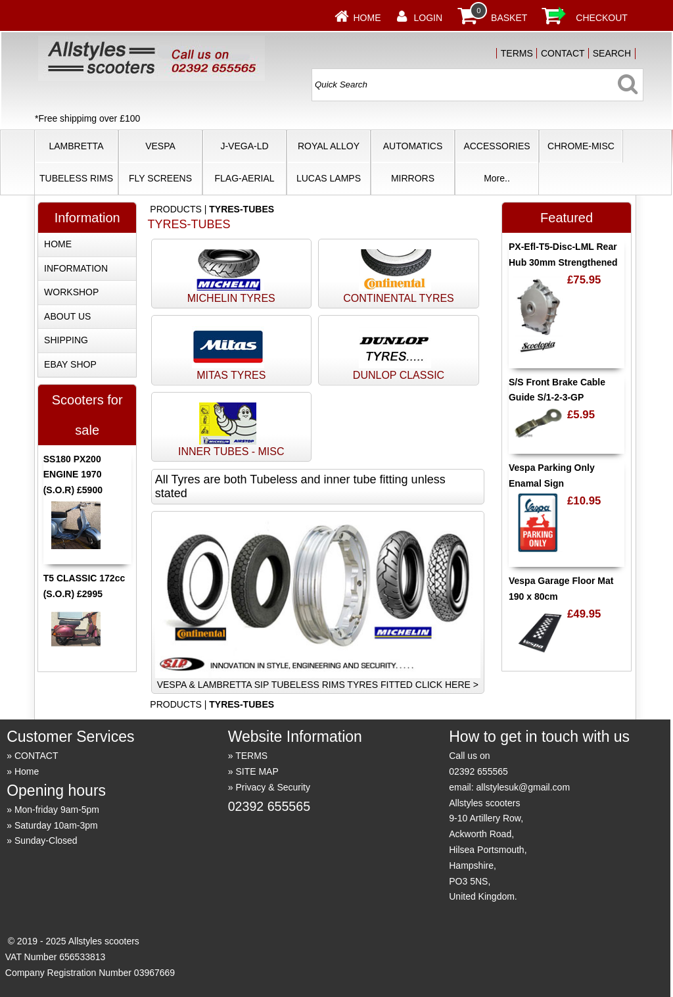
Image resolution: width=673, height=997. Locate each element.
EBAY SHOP (70, 364)
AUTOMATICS (413, 146)
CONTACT (563, 53)
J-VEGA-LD (244, 146)
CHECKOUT (602, 17)
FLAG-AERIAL (244, 178)
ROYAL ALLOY (329, 146)
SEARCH (612, 53)
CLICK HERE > (446, 684)
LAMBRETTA (76, 146)
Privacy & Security (272, 787)
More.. (497, 178)
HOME (58, 244)
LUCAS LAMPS (328, 178)
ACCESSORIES (496, 146)
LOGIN (428, 17)
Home (367, 17)
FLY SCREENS (160, 178)
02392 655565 (269, 806)
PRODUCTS (176, 209)
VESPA (160, 146)
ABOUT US (67, 316)
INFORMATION (76, 268)
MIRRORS (412, 178)
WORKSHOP (71, 292)
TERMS (517, 53)
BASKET (509, 17)
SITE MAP (256, 771)
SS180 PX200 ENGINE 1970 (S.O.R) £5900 (73, 475)
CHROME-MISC (581, 146)
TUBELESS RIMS (76, 178)
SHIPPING (66, 340)
